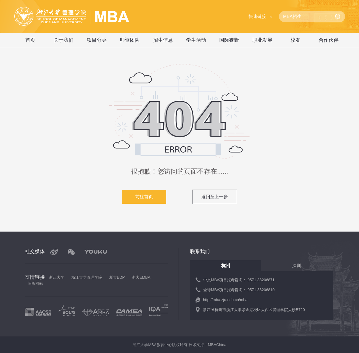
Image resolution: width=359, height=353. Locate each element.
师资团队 (130, 40)
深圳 (296, 265)
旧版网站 (35, 283)
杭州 (225, 265)
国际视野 (229, 40)
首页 (30, 40)
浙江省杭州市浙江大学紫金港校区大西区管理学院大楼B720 (254, 309)
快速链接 (257, 16)
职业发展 (262, 40)
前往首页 (144, 196)
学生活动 (196, 40)
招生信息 (163, 40)
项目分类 (97, 40)
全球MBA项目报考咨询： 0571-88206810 (238, 290)
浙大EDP (117, 277)
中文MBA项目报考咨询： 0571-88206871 (238, 280)
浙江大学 (56, 277)
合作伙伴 (329, 40)
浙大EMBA (141, 277)
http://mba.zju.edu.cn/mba (225, 300)
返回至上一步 (214, 196)
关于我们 (63, 40)
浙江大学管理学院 (86, 277)
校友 (295, 40)
